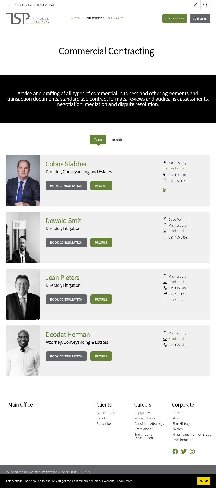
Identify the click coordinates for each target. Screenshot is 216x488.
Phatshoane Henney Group (191, 434)
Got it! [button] (204, 481)
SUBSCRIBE (200, 18)
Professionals (144, 429)
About (176, 418)
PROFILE (101, 186)
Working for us (145, 418)
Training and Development (144, 436)
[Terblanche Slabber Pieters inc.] (27, 18)
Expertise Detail (45, 5)
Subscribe (104, 423)
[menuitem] (76, 18)
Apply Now (142, 413)
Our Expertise (25, 5)
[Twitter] (185, 451)
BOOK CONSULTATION (174, 18)
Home (9, 5)
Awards (177, 429)
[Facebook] (176, 451)
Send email (177, 168)
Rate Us (102, 418)
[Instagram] (194, 451)
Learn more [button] (125, 481)
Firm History (181, 423)
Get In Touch (106, 413)
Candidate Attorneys (149, 423)
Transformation (183, 439)
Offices (177, 413)
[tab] (98, 139)
